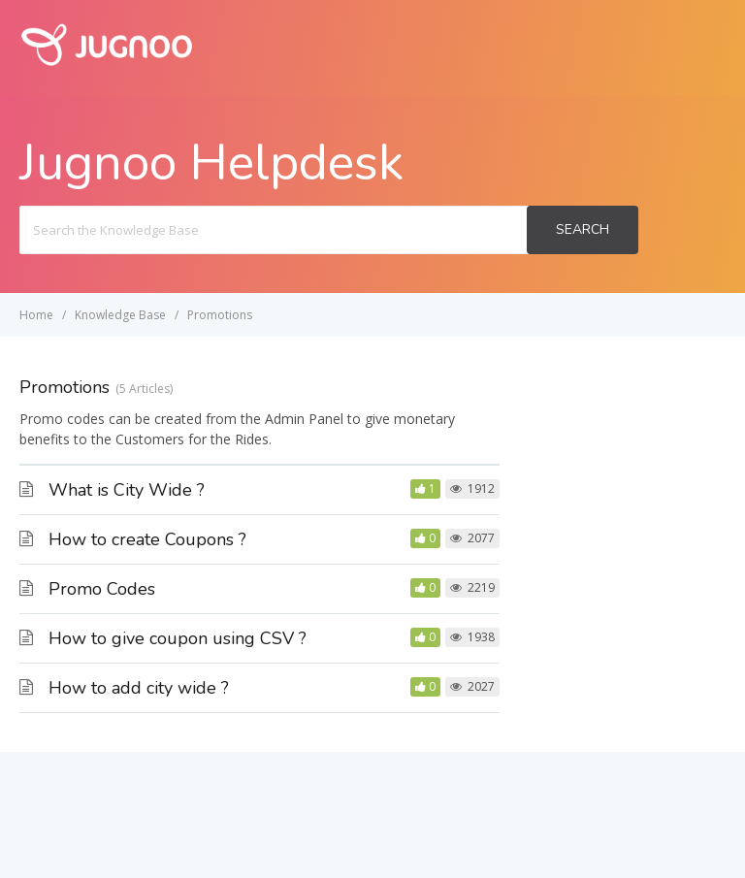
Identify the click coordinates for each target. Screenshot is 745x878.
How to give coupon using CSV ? (178, 638)
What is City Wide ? (127, 490)
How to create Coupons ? (147, 539)
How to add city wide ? (139, 687)
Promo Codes (102, 589)
